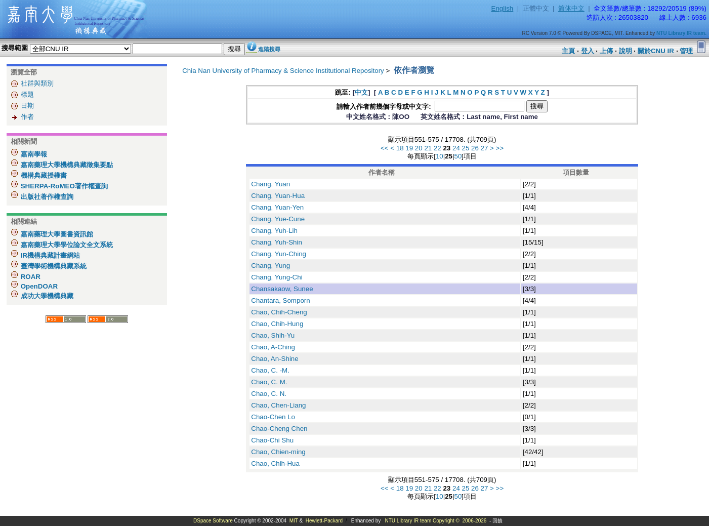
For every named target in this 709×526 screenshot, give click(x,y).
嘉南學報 (33, 154)
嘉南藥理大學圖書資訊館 (56, 234)
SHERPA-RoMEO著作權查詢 (63, 186)
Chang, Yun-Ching (278, 254)
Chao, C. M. (269, 382)
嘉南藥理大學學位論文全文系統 (66, 245)
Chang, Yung (270, 265)
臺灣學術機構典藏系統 (53, 266)
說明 (625, 51)
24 (456, 148)
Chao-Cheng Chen (279, 428)
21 (428, 148)
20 (419, 148)
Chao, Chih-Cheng (279, 312)
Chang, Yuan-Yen (277, 207)
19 (409, 148)
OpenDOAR (38, 286)
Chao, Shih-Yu (273, 335)
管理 (686, 51)
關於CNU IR (656, 51)
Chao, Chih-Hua (275, 463)
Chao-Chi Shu (272, 440)
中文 (361, 92)
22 (437, 148)
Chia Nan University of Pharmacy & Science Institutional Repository (283, 70)
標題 (27, 94)
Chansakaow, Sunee (282, 289)
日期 (27, 105)
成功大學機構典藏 (46, 296)
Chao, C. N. (268, 393)
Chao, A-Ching (273, 347)
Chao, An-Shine (274, 358)
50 (458, 156)
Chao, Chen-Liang (278, 405)
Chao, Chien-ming (278, 452)
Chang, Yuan (270, 184)
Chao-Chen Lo (273, 417)
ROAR (29, 276)
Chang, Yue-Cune (278, 219)
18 (400, 148)
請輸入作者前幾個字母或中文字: (385, 106)
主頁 (568, 51)
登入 (587, 51)
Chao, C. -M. (270, 370)
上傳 (606, 51)
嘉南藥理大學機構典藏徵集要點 (66, 165)
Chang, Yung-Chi (276, 277)
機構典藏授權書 (43, 175)
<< (385, 148)
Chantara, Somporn (280, 300)
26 (475, 148)
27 (484, 148)
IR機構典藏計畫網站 (49, 255)
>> (500, 148)
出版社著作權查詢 (46, 196)
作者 (27, 116)
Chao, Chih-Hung (277, 324)
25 (466, 148)
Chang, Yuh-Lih (274, 230)
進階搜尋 (269, 49)
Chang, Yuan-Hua (278, 195)
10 (439, 156)
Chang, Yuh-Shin (276, 242)
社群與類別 (37, 83)
